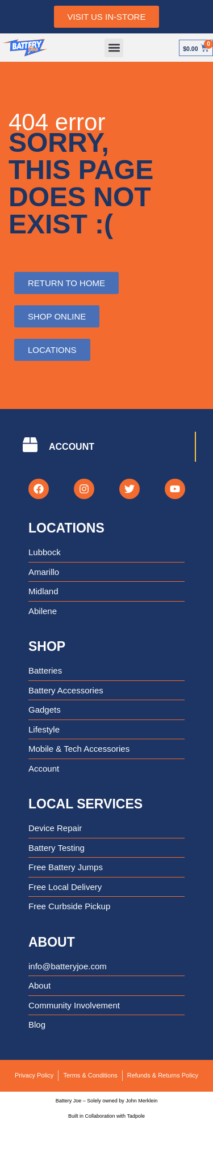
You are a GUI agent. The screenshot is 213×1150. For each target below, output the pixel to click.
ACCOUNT (71, 447)
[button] (114, 48)
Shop (46, 646)
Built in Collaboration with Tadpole (106, 1116)
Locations (66, 528)
